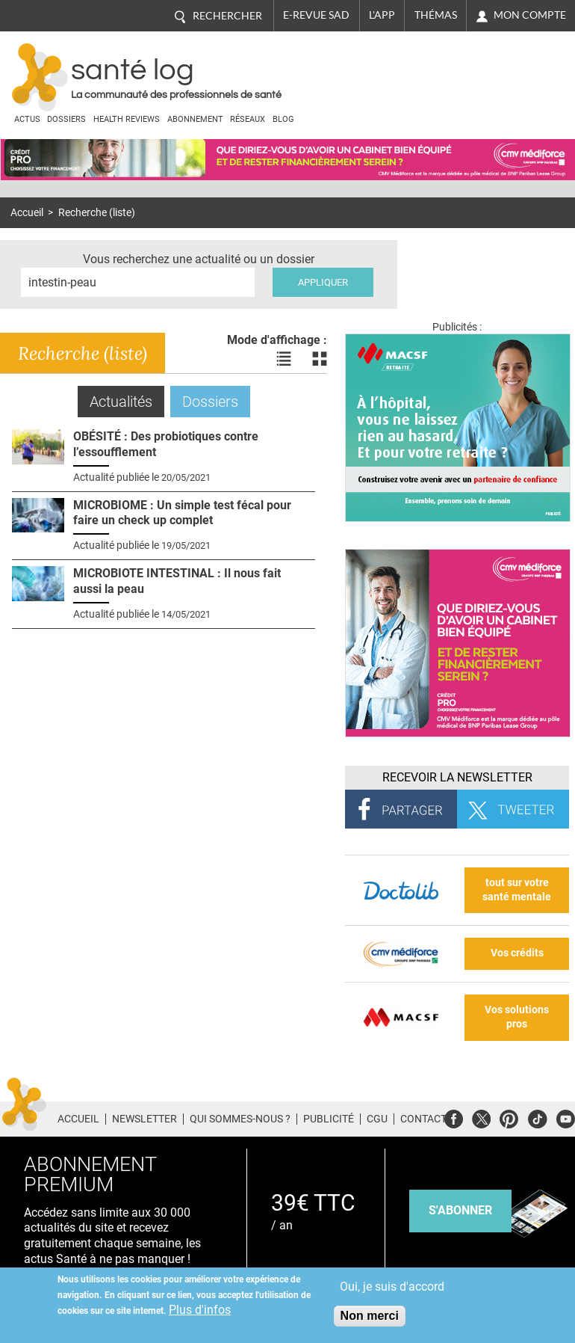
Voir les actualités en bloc (319, 358)
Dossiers (66, 119)
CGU (377, 1118)
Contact (423, 1118)
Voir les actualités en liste (283, 358)
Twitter (481, 1117)
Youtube (565, 1117)
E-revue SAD (316, 15)
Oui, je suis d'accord (392, 1286)
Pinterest (509, 1117)
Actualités (127, 401)
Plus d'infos (200, 1310)
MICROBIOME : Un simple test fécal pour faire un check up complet (182, 513)
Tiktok (537, 1117)
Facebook (453, 1117)
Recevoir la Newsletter (457, 777)
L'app (382, 15)
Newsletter (144, 1118)
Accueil (26, 212)
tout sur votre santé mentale (516, 889)
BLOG (283, 119)
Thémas (435, 15)
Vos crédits (517, 953)
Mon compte (530, 15)
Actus (27, 119)
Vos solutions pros (517, 1017)
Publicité (328, 1118)
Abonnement (195, 119)
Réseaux (247, 119)
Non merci (370, 1315)
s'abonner (460, 1210)
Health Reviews (126, 119)
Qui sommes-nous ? (240, 1118)
